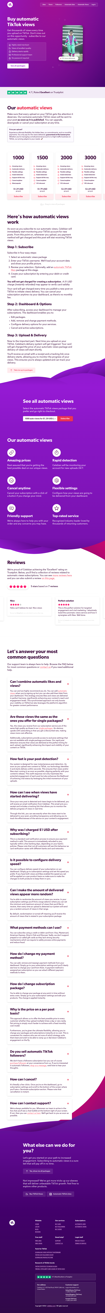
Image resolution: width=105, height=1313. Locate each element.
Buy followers (60, 1227)
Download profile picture (44, 1257)
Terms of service (80, 1243)
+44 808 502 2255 (70, 1296)
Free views (38, 1243)
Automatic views (80, 1227)
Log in (37, 1227)
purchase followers (18, 1063)
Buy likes (58, 1224)
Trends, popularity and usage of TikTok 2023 (50, 1269)
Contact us (59, 1243)
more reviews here (62, 575)
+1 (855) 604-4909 (71, 1300)
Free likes (38, 1241)
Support (58, 1241)
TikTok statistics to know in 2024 (46, 1266)
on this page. (48, 578)
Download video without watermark (48, 1252)
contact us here (33, 1113)
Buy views (58, 1229)
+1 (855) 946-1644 (70, 1292)
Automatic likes (80, 1224)
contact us (45, 667)
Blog (36, 1229)
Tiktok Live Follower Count (44, 1255)
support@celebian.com (72, 1287)
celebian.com (51, 1306)
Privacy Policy (80, 1241)
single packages (46, 728)
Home (37, 1224)
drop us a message (38, 1066)
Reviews (38, 1232)
